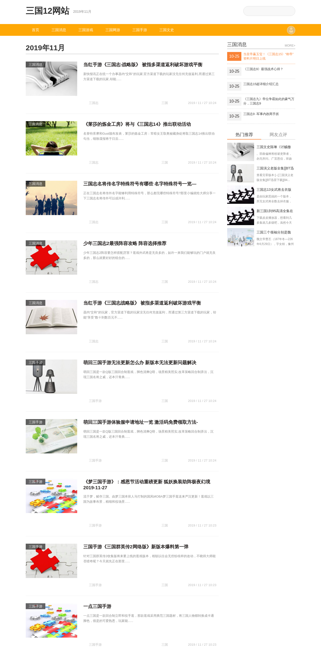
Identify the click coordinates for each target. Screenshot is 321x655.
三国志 (94, 94)
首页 (35, 30)
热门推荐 (244, 134)
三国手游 (139, 30)
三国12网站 (48, 10)
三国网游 (112, 30)
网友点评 (278, 134)
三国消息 (58, 30)
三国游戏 (85, 30)
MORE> (290, 45)
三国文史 (166, 30)
